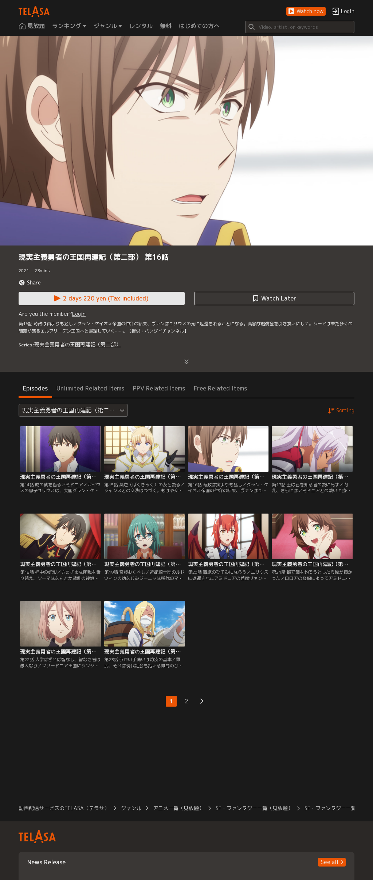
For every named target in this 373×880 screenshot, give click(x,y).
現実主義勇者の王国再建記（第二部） (77, 344)
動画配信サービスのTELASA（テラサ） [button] (64, 808)
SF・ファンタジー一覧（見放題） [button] (254, 808)
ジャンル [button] (131, 808)
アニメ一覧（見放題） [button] (178, 808)
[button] (306, 11)
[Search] (299, 27)
